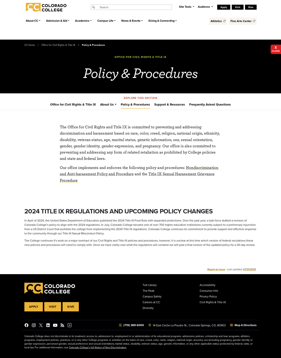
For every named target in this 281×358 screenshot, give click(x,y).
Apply (33, 307)
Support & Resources (169, 104)
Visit (52, 307)
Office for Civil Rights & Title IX (58, 45)
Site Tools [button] (185, 7)
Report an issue (216, 269)
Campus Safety (152, 296)
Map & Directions (246, 325)
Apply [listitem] (223, 7)
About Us (107, 104)
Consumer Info (209, 291)
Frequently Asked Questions (210, 104)
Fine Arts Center (242, 21)
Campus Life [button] (105, 21)
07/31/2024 (249, 269)
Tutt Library (150, 285)
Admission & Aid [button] (56, 21)
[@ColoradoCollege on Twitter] (41, 325)
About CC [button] (32, 21)
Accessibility (207, 285)
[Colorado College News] (62, 325)
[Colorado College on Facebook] (26, 325)
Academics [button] (82, 21)
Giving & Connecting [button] (161, 21)
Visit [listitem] (237, 7)
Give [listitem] (250, 7)
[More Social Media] (69, 325)
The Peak (148, 291)
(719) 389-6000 (133, 325)
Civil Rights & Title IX (213, 302)
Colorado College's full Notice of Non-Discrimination (97, 347)
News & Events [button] (130, 21)
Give (70, 307)
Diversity (148, 308)
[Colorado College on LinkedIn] (48, 325)
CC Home (29, 45)
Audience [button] (204, 7)
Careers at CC (151, 302)
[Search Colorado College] (135, 7)
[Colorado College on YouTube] (55, 325)
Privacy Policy (208, 296)
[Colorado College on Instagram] (34, 325)
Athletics (218, 21)
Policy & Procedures (135, 104)
